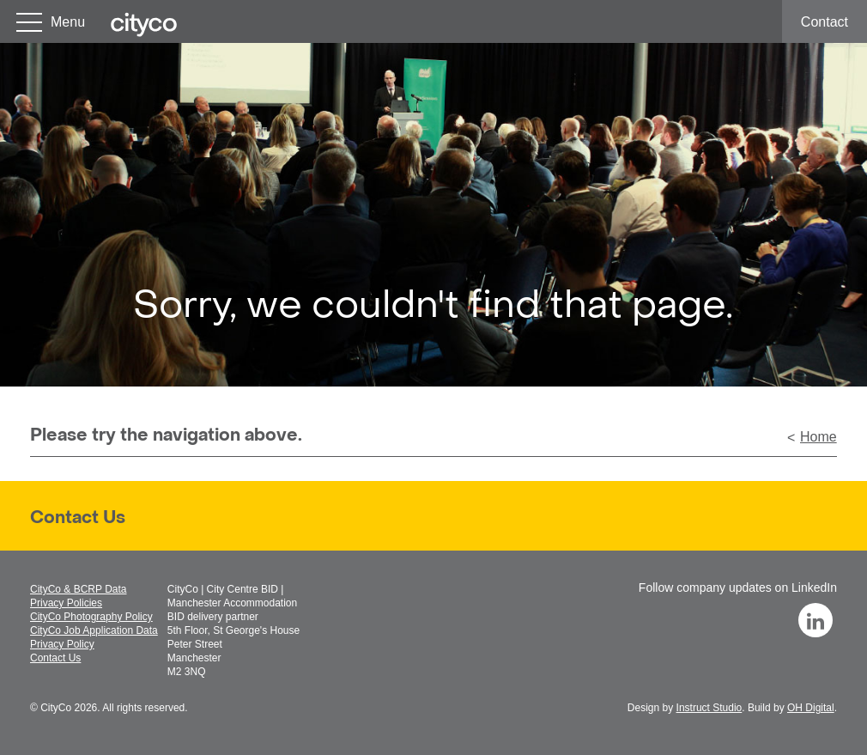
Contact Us (77, 518)
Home (818, 436)
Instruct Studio (709, 708)
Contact (824, 22)
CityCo (55, 708)
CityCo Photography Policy (91, 617)
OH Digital (810, 708)
